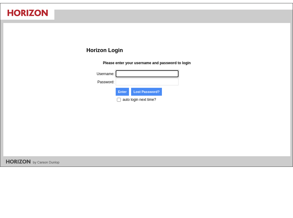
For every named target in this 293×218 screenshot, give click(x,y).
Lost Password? (146, 92)
